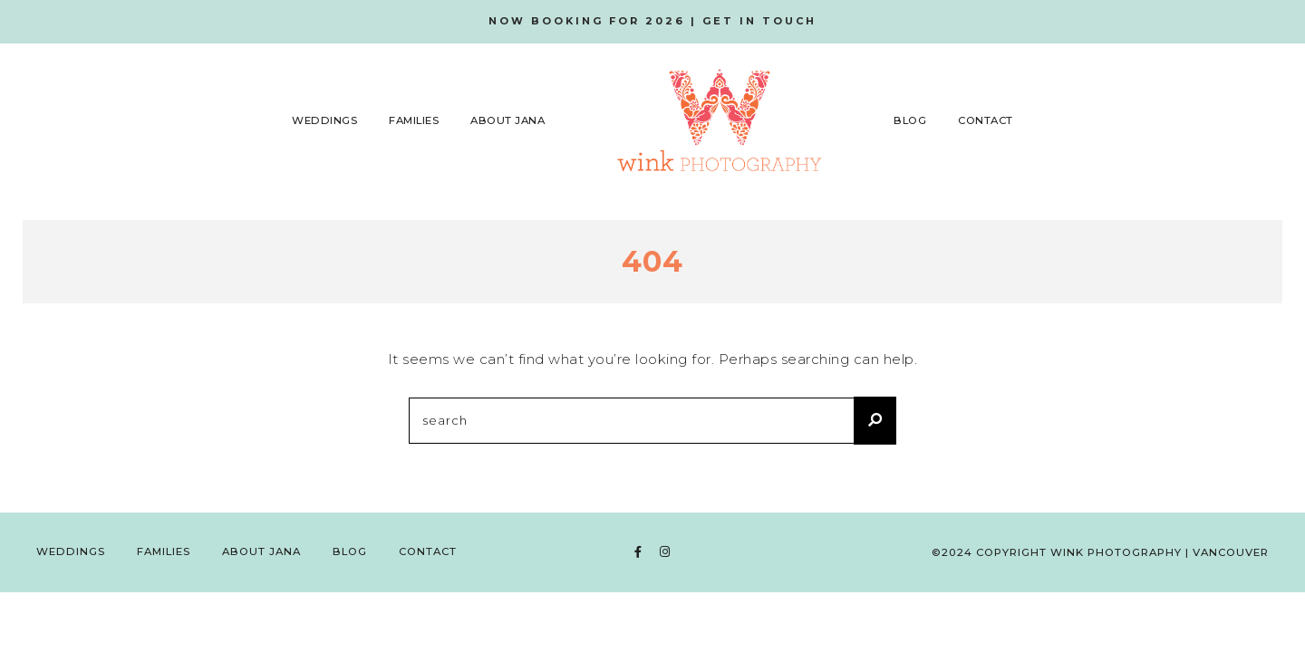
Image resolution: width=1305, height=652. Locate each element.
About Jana (507, 120)
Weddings (324, 120)
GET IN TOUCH (759, 20)
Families (414, 120)
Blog (910, 120)
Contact (985, 120)
